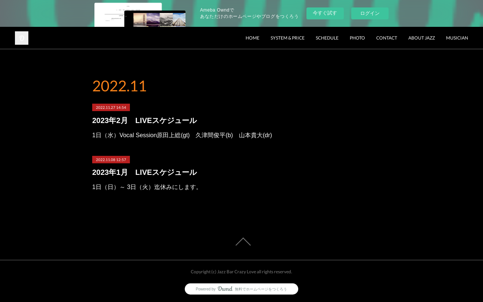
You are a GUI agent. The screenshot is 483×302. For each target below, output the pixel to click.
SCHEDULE (327, 38)
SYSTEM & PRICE (288, 38)
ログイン (370, 13)
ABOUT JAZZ (421, 38)
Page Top (241, 241)
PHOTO (357, 38)
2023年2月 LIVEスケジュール (144, 120)
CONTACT (386, 38)
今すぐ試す (325, 13)
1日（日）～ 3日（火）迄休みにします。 (147, 187)
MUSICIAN (457, 38)
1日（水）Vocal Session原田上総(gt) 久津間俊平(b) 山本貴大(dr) (182, 135)
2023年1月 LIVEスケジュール (144, 172)
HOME (252, 38)
